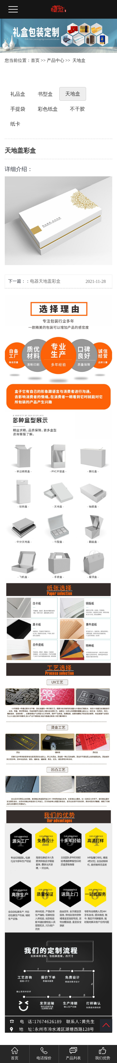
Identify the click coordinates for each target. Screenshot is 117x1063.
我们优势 (102, 1053)
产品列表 (73, 1053)
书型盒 (45, 94)
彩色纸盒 (48, 109)
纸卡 (15, 124)
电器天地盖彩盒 (45, 281)
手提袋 (17, 109)
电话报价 (44, 1053)
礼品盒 (17, 94)
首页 (35, 60)
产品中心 (55, 60)
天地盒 (78, 60)
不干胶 (77, 109)
